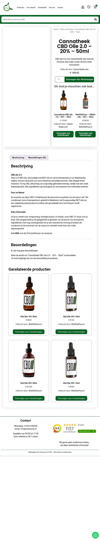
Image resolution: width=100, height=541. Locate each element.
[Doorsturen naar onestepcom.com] (50, 270)
